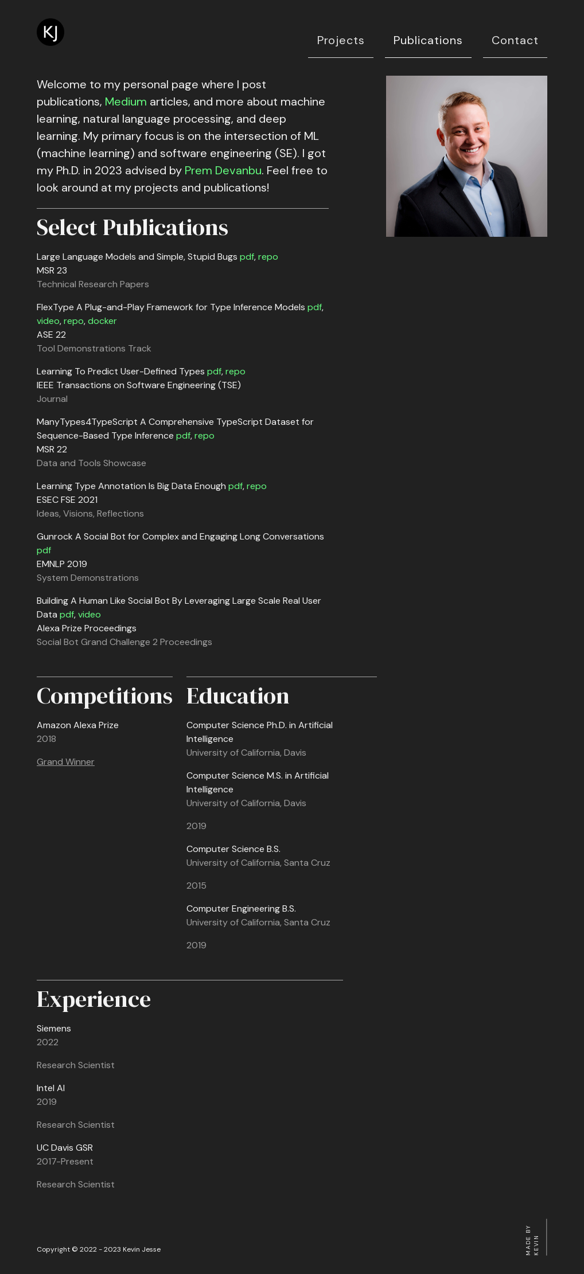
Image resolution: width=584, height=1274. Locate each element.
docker (102, 321)
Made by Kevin (532, 1240)
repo (268, 257)
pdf (247, 257)
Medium (126, 101)
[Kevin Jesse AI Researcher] (50, 43)
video (48, 321)
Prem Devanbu (223, 170)
